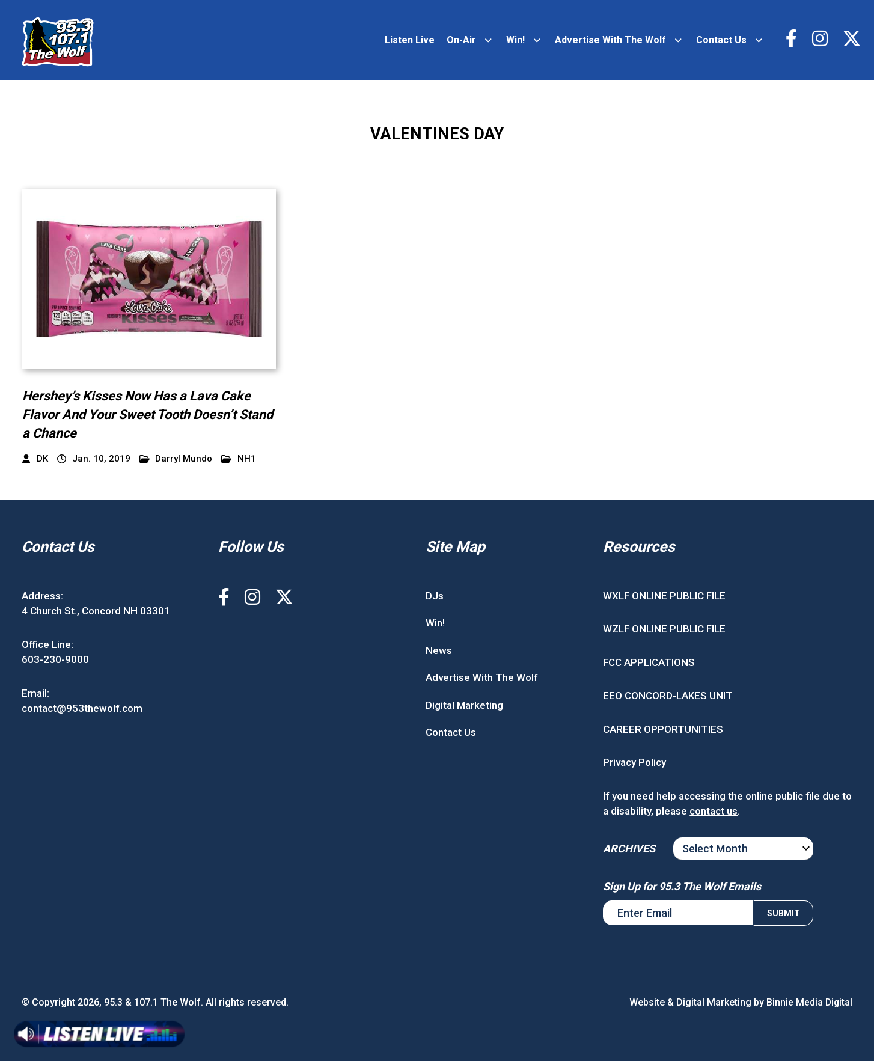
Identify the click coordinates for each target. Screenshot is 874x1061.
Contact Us (721, 40)
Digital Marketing (464, 705)
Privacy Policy (634, 763)
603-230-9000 (55, 660)
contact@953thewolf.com (82, 709)
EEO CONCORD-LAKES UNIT (668, 696)
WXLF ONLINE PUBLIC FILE (664, 596)
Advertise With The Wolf (610, 40)
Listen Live (410, 40)
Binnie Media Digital (808, 1002)
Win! (515, 40)
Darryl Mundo (176, 459)
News (439, 650)
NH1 (238, 459)
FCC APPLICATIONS (649, 662)
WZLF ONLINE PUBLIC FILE (664, 629)
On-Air (461, 40)
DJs (435, 596)
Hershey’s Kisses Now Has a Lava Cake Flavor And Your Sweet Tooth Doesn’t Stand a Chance (148, 414)
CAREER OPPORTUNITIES (663, 729)
